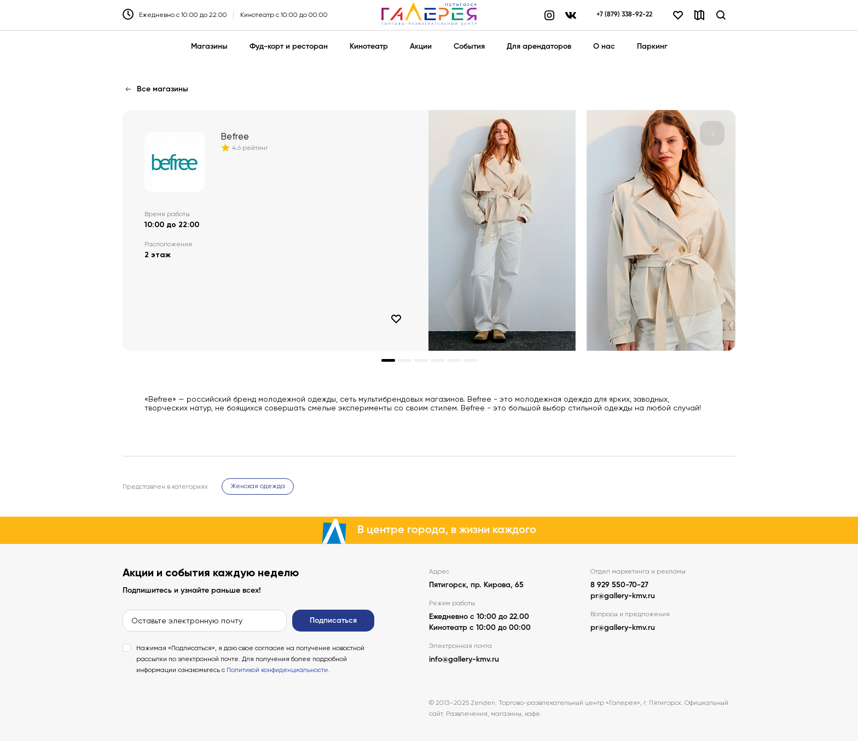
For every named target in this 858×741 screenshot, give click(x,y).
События (469, 46)
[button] (712, 133)
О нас (604, 46)
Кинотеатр (369, 46)
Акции (421, 46)
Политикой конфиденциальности (277, 670)
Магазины (209, 46)
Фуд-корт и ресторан (289, 46)
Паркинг (652, 46)
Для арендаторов (539, 46)
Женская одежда (257, 486)
